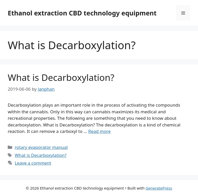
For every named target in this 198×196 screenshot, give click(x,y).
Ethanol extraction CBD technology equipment (82, 12)
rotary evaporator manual (41, 147)
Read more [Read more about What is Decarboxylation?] (99, 131)
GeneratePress (159, 188)
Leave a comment (33, 163)
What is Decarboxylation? (61, 77)
